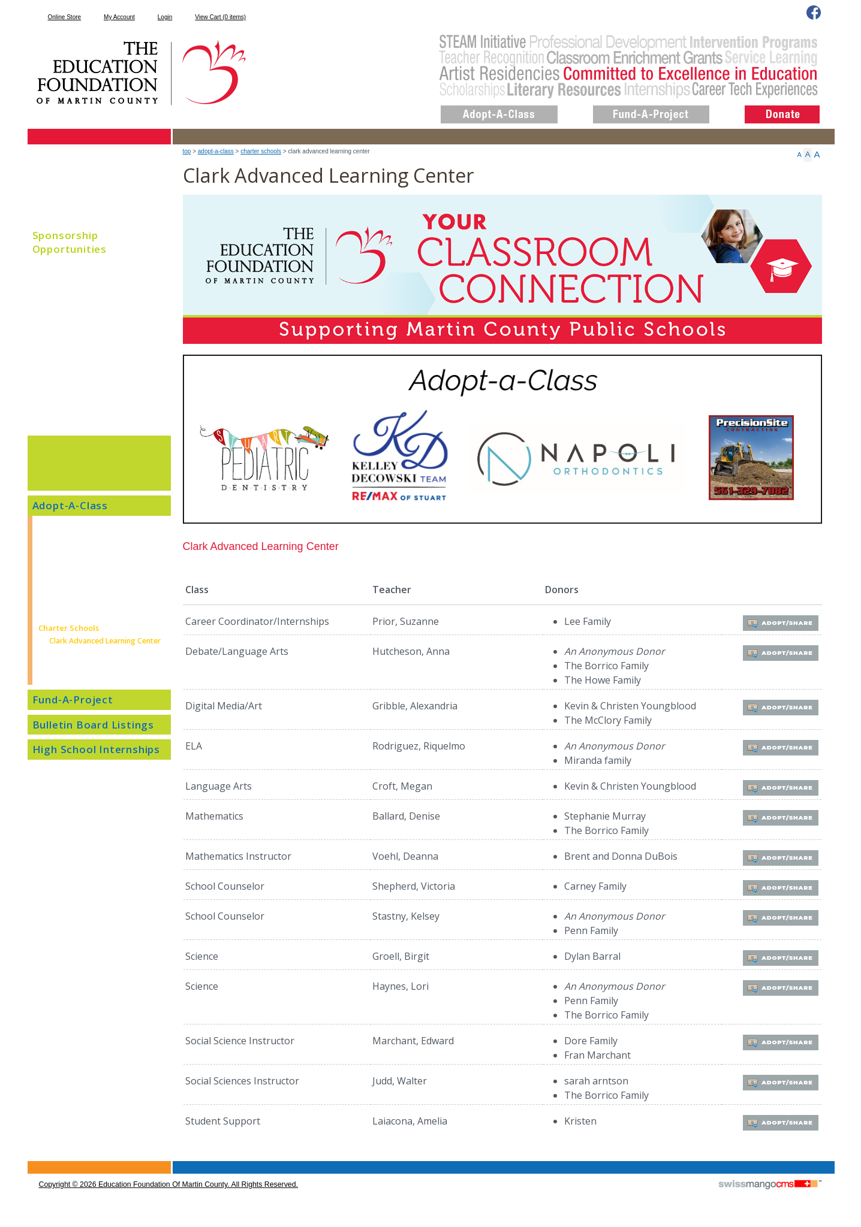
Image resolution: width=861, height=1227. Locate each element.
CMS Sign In (34, 1162)
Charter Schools (260, 151)
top (187, 151)
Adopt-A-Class (216, 151)
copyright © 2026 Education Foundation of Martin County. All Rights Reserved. (168, 1184)
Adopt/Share (778, 622)
